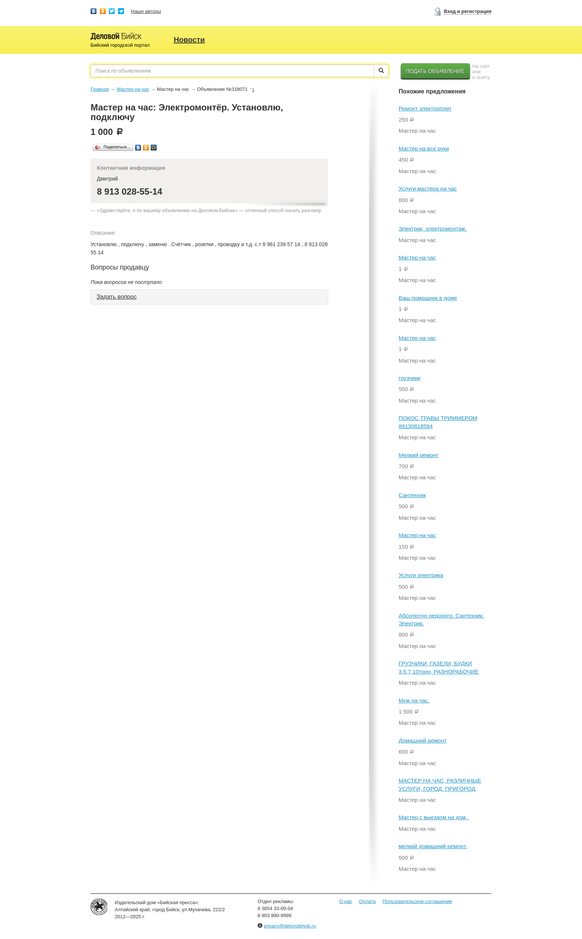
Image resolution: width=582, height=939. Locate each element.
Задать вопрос (117, 297)
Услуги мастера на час (428, 188)
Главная (100, 89)
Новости (189, 40)
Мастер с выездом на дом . (434, 817)
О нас (345, 901)
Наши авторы (146, 11)
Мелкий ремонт (418, 455)
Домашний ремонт (423, 740)
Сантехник (412, 495)
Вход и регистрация (467, 11)
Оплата (367, 901)
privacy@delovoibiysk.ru (290, 926)
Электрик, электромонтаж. (433, 228)
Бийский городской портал (120, 45)
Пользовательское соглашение (417, 901)
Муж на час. (414, 700)
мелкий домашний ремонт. (433, 846)
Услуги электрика (421, 575)
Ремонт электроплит (425, 108)
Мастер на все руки (424, 148)
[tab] (209, 297)
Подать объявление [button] (435, 71)
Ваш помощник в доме (428, 298)
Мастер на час (133, 89)
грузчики (410, 378)
